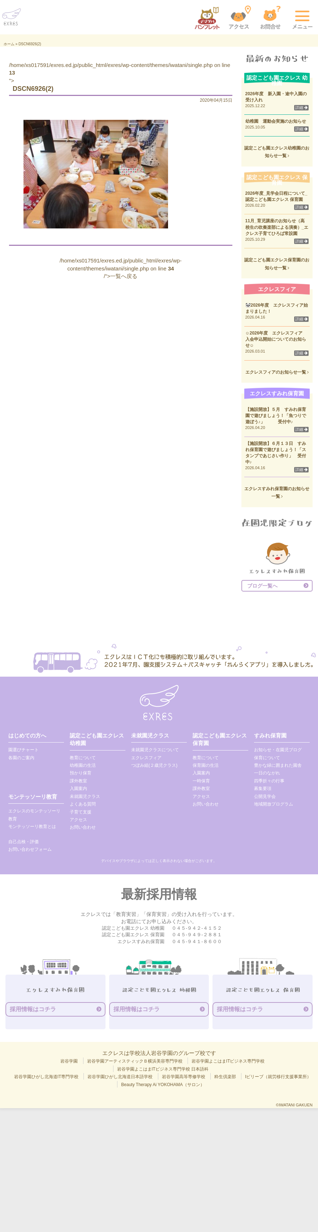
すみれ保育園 (270, 735)
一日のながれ (267, 772)
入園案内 (78, 788)
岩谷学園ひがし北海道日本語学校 (119, 1076)
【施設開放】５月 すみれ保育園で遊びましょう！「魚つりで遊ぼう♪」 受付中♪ (275, 415)
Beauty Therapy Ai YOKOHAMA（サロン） (162, 1084)
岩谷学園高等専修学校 (183, 1076)
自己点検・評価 (23, 841)
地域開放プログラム (273, 804)
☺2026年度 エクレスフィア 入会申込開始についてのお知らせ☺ (276, 339)
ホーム (9, 44)
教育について (83, 757)
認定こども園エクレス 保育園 (220, 739)
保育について (267, 757)
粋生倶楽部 (225, 1076)
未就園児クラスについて (155, 749)
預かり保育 (80, 772)
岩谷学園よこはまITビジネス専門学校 (228, 1061)
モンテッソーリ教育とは (32, 826)
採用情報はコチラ (33, 1009)
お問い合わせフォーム (30, 849)
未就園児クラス (85, 796)
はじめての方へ (27, 735)
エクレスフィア (146, 757)
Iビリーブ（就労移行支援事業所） (278, 1076)
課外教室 (78, 780)
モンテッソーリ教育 (32, 797)
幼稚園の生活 (83, 765)
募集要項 (262, 788)
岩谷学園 (69, 1061)
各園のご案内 (21, 757)
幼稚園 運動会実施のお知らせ (275, 121)
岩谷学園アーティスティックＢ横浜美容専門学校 (134, 1061)
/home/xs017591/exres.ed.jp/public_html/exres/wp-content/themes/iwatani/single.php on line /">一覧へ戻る (121, 268)
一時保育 (201, 780)
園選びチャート (23, 749)
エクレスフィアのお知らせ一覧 (277, 372)
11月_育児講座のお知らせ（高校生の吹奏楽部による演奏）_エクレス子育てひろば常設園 (277, 227)
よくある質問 (83, 804)
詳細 (301, 107)
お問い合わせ (83, 827)
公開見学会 (265, 796)
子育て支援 (80, 812)
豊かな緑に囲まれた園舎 (278, 765)
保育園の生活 (206, 765)
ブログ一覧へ (262, 586)
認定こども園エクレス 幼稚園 (97, 739)
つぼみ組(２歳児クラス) (154, 765)
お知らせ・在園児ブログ (278, 749)
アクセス (78, 819)
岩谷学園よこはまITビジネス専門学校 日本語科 (163, 1069)
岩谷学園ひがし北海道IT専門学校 (46, 1076)
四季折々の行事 (269, 780)
